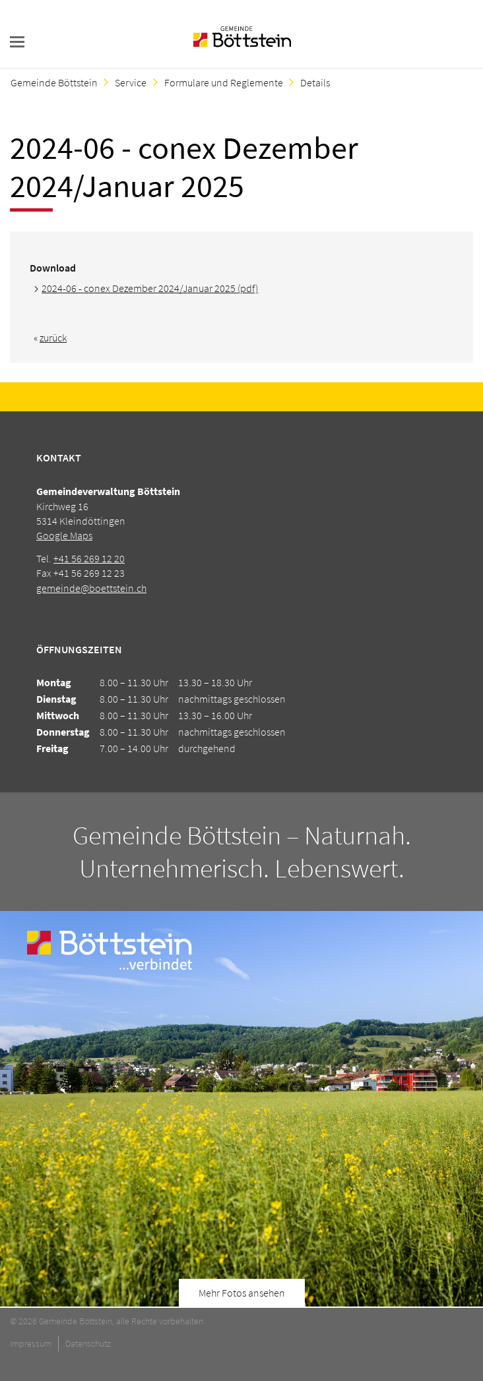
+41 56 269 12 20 (89, 558)
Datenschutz (88, 1343)
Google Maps (64, 535)
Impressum (30, 1343)
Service (130, 82)
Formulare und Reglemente (223, 82)
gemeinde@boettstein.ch (91, 588)
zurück (53, 337)
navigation (17, 42)
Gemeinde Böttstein (54, 82)
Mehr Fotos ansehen (242, 1292)
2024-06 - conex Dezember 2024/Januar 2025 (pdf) (150, 288)
